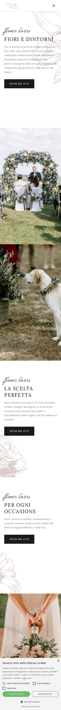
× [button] (58, 661)
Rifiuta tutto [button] (45, 694)
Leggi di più (26, 678)
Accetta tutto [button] (16, 694)
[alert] (30, 684)
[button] (30, 702)
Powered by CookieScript (30, 707)
